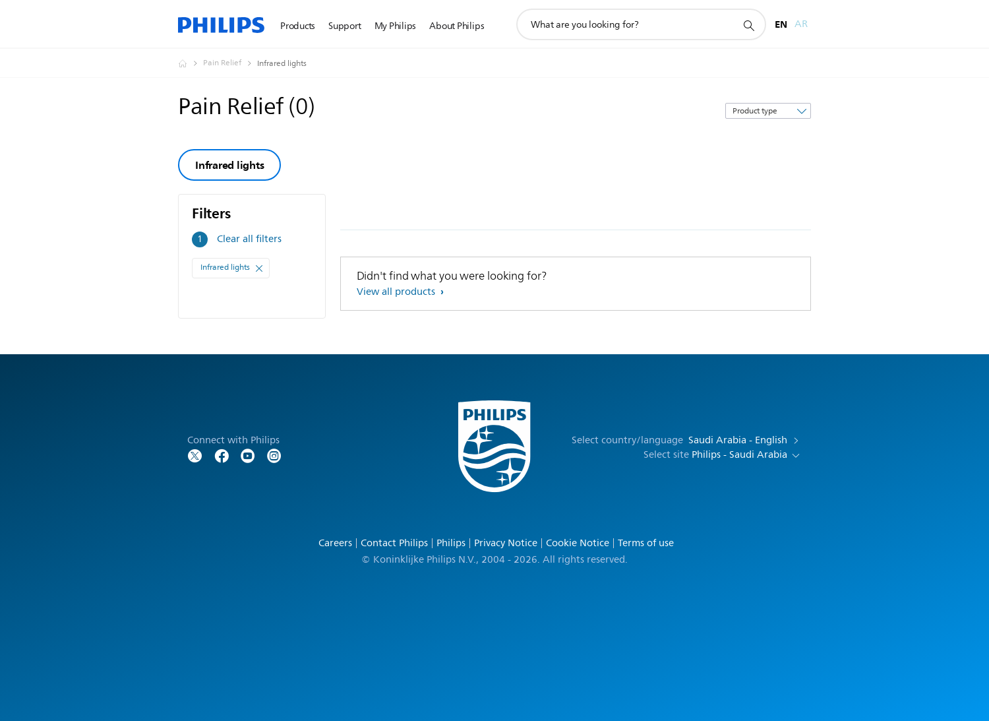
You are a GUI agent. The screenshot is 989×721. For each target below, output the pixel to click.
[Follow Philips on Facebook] (221, 455)
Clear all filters (249, 239)
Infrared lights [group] (229, 165)
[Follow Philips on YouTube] (248, 455)
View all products (397, 292)
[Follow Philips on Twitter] (195, 455)
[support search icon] (748, 25)
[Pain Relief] (230, 63)
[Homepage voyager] (190, 63)
